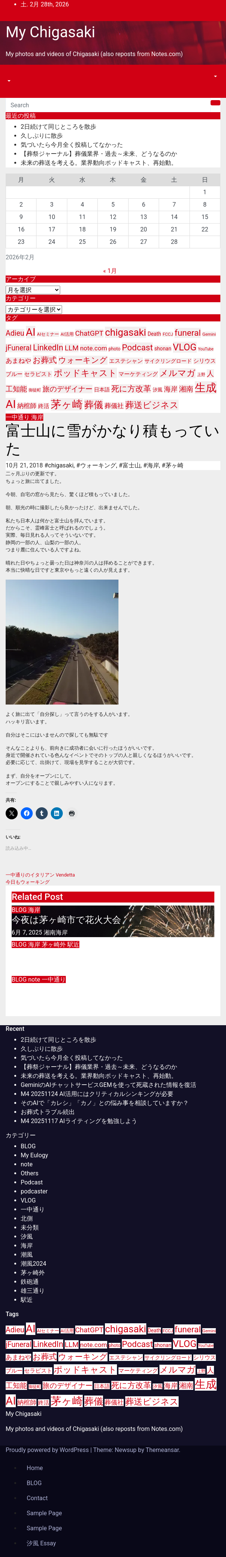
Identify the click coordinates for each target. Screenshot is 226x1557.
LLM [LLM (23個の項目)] (72, 348)
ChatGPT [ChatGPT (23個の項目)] (89, 333)
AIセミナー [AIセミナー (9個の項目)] (48, 334)
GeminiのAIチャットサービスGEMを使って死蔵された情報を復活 (108, 1084)
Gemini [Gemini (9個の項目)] (209, 334)
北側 (27, 1218)
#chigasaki (59, 465)
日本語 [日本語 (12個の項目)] (102, 390)
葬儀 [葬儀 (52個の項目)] (93, 404)
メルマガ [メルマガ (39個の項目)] (177, 373)
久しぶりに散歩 (42, 135)
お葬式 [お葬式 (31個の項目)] (45, 360)
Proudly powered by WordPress (48, 1450)
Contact (37, 1498)
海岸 (37, 417)
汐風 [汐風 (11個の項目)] (157, 390)
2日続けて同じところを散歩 (58, 126)
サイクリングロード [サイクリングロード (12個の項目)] (168, 361)
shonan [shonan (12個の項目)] (162, 348)
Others (29, 1173)
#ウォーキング (96, 465)
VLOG (28, 1200)
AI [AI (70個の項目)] (31, 332)
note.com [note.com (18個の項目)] (93, 348)
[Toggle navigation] (11, 74)
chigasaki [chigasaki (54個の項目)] (125, 332)
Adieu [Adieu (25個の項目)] (15, 333)
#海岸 (151, 465)
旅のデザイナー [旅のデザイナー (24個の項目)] (67, 389)
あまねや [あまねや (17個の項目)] (18, 360)
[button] (8, 81)
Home (35, 1468)
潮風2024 (33, 1263)
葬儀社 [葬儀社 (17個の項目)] (114, 405)
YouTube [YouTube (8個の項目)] (206, 349)
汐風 (27, 1236)
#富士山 (130, 465)
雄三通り (33, 1290)
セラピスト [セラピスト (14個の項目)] (38, 374)
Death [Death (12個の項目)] (154, 334)
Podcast (32, 1182)
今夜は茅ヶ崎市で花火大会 (66, 920)
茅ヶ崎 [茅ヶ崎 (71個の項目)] (67, 404)
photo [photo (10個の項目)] (115, 349)
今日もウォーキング (28, 882)
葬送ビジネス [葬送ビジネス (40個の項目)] (152, 405)
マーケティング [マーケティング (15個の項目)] (138, 374)
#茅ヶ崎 (173, 465)
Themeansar (162, 1450)
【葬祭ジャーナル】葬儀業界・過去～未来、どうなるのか (99, 153)
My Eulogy (34, 1155)
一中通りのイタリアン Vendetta (40, 875)
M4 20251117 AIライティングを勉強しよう (79, 1121)
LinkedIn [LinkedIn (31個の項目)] (48, 347)
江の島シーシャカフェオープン (77, 954)
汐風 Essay (41, 1543)
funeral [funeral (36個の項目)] (187, 333)
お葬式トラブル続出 (48, 1112)
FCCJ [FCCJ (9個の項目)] (167, 334)
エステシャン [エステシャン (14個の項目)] (126, 361)
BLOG (20, 909)
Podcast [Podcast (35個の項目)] (137, 347)
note (35, 979)
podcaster (34, 1191)
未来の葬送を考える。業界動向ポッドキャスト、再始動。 (99, 162)
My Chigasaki (50, 32)
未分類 (30, 1227)
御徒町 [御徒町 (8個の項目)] (35, 390)
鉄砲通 (30, 1281)
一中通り (18, 417)
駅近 (73, 944)
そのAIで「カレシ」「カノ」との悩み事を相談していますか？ (105, 1102)
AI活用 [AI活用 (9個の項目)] (67, 334)
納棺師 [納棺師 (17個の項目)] (26, 405)
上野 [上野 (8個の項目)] (201, 374)
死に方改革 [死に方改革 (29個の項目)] (131, 388)
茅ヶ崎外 (54, 944)
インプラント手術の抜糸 (63, 989)
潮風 (27, 1254)
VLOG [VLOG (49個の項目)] (185, 347)
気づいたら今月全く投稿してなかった (72, 144)
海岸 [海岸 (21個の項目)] (170, 389)
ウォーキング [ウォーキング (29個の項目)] (83, 360)
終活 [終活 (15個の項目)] (43, 406)
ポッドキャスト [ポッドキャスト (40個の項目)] (85, 373)
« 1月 (110, 270)
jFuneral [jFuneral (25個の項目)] (19, 348)
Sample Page (44, 1513)
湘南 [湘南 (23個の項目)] (186, 389)
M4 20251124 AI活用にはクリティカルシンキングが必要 (97, 1093)
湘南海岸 (56, 932)
